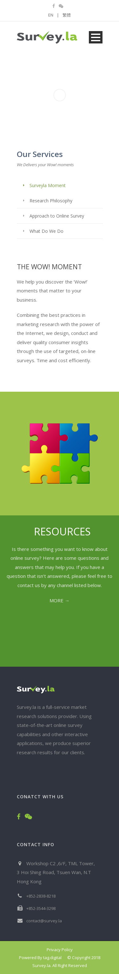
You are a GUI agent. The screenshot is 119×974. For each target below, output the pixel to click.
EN (53, 15)
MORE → (59, 600)
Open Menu (95, 37)
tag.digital (52, 957)
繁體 (67, 15)
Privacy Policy (60, 949)
